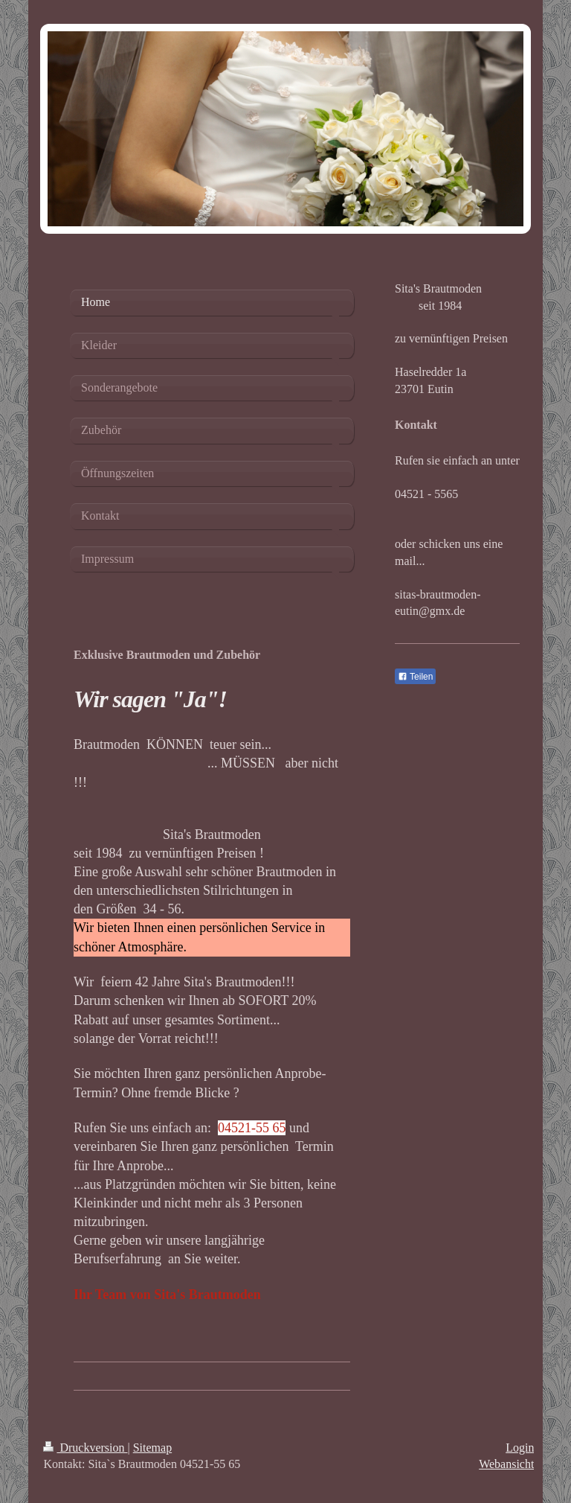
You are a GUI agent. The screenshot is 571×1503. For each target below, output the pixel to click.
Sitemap (152, 1447)
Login (520, 1447)
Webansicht (506, 1464)
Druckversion (85, 1447)
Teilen (415, 676)
